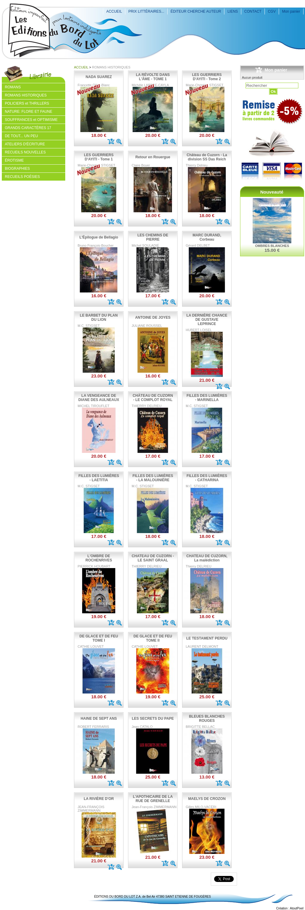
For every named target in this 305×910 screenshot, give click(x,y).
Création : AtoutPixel (289, 908)
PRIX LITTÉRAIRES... (146, 11)
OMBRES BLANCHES (272, 246)
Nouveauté (272, 191)
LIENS (232, 11)
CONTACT (253, 11)
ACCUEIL (114, 11)
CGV (272, 11)
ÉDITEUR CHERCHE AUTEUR (196, 11)
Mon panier (291, 11)
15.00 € (272, 250)
